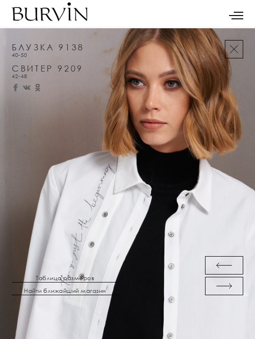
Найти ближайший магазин (65, 291)
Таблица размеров (65, 278)
